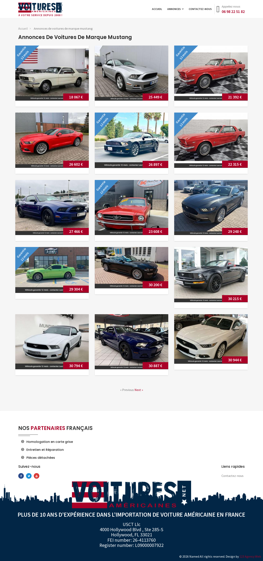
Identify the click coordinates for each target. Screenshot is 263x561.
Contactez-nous (200, 9)
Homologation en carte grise (49, 442)
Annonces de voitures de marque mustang (63, 28)
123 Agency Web (250, 556)
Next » (138, 390)
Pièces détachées (40, 458)
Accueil (157, 9)
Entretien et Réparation (45, 450)
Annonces (175, 9)
